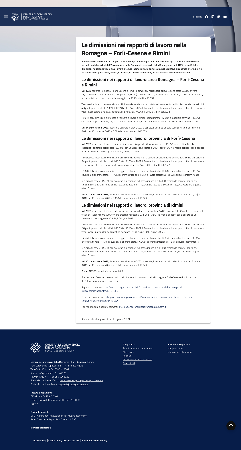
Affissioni (127, 355)
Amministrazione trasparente (138, 348)
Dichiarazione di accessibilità (137, 359)
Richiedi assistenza (40, 427)
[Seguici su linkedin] (218, 16)
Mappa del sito (175, 348)
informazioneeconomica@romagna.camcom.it (142, 307)
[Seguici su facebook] (205, 16)
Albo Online (128, 352)
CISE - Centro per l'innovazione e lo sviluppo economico (58, 415)
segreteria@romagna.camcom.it (73, 384)
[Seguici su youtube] (224, 16)
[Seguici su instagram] (211, 16)
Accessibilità (129, 363)
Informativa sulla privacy (180, 352)
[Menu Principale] (6, 16)
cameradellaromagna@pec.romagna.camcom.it (81, 380)
